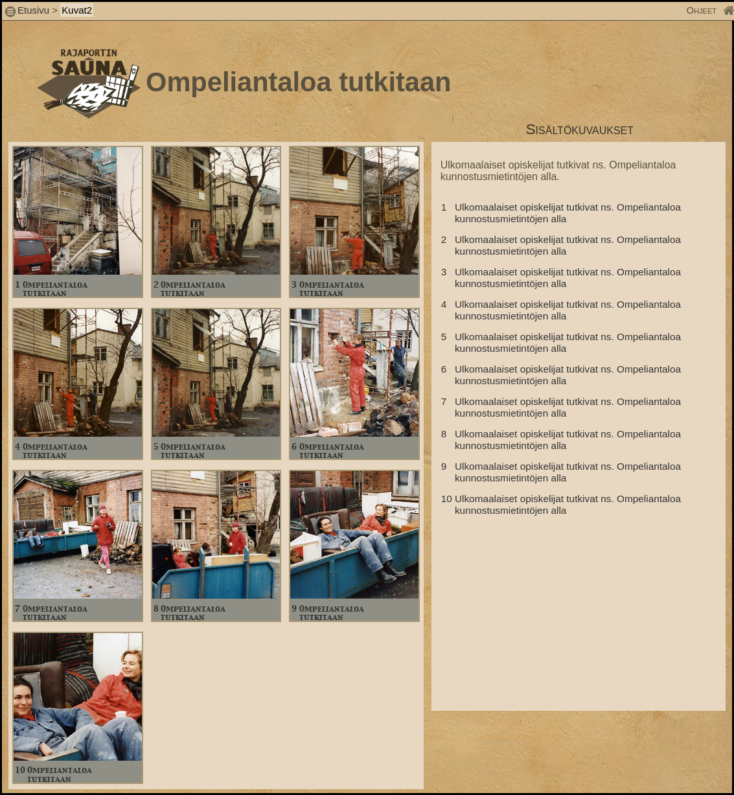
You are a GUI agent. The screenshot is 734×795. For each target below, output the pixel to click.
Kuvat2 (77, 10)
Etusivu (34, 10)
